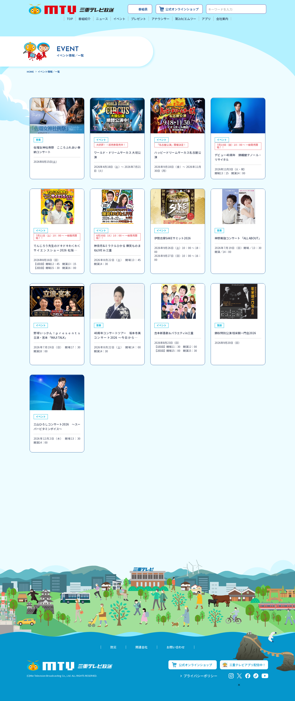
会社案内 (222, 18)
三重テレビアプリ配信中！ (247, 665)
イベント (119, 18)
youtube (265, 675)
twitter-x (239, 675)
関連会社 (141, 647)
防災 (113, 647)
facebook (247, 675)
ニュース (102, 18)
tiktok (255, 675)
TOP (70, 18)
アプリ (206, 18)
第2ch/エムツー (185, 18)
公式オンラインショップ (182, 9)
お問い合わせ (176, 647)
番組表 (143, 9)
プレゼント (138, 18)
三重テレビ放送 (71, 9)
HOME (30, 71)
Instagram (231, 675)
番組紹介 (84, 18)
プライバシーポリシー (200, 675)
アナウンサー (160, 18)
